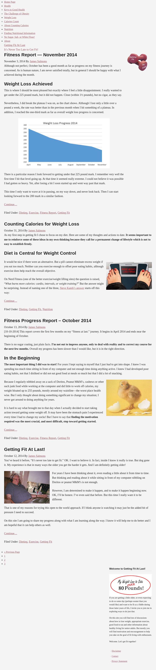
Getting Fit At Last (14, 45)
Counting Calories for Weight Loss (41, 223)
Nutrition (48, 309)
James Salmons (38, 61)
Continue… (10, 204)
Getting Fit (64, 212)
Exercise (33, 212)
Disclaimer (116, 651)
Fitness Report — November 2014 (40, 54)
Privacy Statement (119, 661)
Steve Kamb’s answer (72, 288)
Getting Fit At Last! (24, 449)
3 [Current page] (4, 563)
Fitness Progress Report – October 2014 (47, 320)
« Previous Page (12, 552)
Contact (115, 656)
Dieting (23, 212)
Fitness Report (48, 212)
